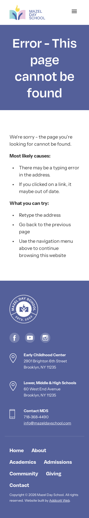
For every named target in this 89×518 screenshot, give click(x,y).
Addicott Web (59, 501)
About (39, 450)
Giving (53, 473)
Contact (19, 485)
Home (16, 450)
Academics (22, 461)
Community (23, 473)
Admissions (58, 461)
